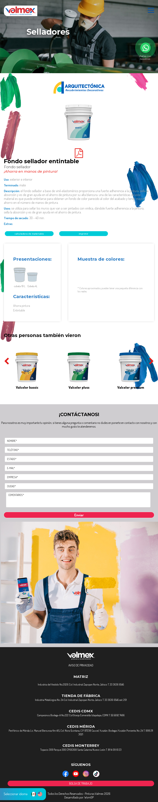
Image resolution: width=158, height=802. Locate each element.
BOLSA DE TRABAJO (80, 783)
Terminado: (15, 185)
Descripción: (76, 197)
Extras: (8, 224)
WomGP (89, 797)
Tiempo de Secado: (24, 218)
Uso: (18, 179)
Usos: (74, 210)
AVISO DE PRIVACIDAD (80, 665)
